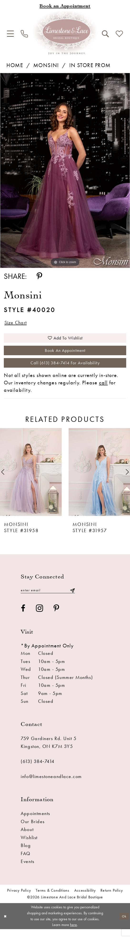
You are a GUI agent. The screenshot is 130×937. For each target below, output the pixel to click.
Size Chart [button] (17, 323)
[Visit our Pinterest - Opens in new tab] (56, 616)
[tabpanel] (65, 170)
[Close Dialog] (5, 924)
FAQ (25, 861)
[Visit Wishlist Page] (119, 34)
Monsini (46, 65)
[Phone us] (24, 34)
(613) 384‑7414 (37, 769)
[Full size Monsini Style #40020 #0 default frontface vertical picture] (65, 170)
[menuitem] (10, 33)
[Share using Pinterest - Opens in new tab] (39, 276)
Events (27, 869)
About (27, 837)
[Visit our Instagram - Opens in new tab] (40, 616)
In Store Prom (90, 65)
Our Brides (33, 829)
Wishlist (29, 845)
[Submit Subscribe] (72, 597)
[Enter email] (48, 597)
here (73, 932)
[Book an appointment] (65, 6)
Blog (26, 853)
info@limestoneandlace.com (51, 784)
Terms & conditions (52, 898)
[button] (10, 33)
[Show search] (105, 33)
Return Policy (111, 898)
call (103, 389)
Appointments (35, 821)
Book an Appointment (65, 355)
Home (14, 65)
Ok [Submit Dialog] (123, 923)
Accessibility (85, 898)
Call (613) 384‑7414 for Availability (65, 369)
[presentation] (31, 479)
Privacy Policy (19, 898)
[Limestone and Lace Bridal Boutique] (65, 32)
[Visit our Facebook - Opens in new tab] (23, 616)
